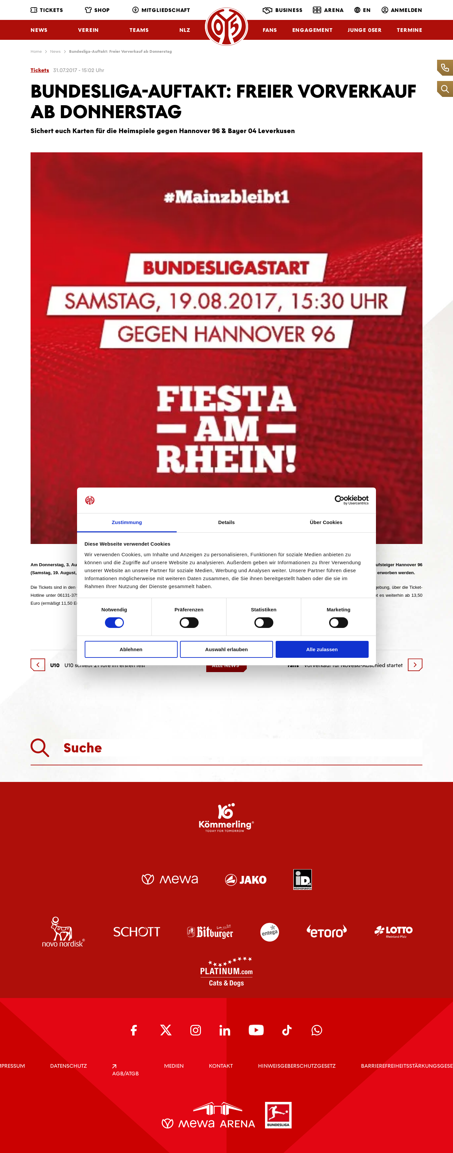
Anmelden (402, 10)
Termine (409, 30)
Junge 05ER (365, 30)
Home (36, 51)
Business (282, 11)
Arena (328, 10)
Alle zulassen (322, 649)
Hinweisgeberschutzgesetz (297, 1065)
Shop (97, 10)
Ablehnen (131, 649)
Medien (174, 1065)
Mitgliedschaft (161, 10)
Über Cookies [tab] (326, 522)
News (39, 30)
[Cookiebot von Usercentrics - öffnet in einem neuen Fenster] (340, 500)
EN (362, 10)
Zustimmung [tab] (127, 522)
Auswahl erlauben (226, 649)
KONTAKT (221, 1065)
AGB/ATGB (125, 1070)
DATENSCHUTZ (68, 1065)
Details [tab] (226, 522)
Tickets (47, 10)
